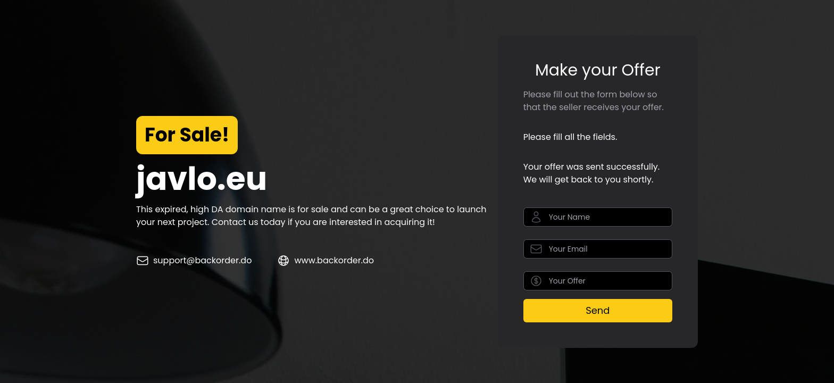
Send (598, 310)
